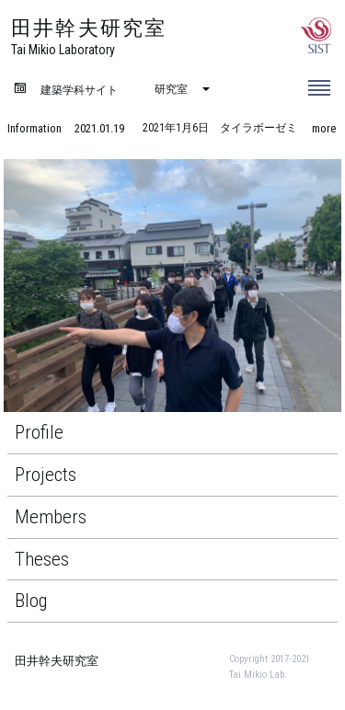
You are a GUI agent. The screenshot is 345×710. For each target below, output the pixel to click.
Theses (42, 559)
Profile (39, 432)
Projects (45, 475)
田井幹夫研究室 (56, 661)
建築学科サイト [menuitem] (79, 90)
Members (50, 517)
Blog (31, 601)
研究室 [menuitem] (171, 89)
